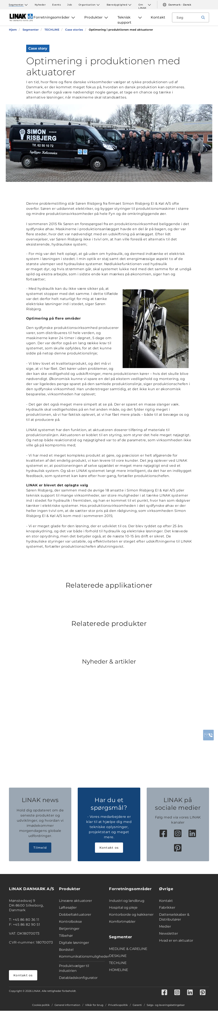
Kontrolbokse (70, 922)
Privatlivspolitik (118, 1005)
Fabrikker (167, 907)
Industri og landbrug (126, 901)
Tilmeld (40, 848)
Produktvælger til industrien (74, 968)
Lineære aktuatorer (75, 901)
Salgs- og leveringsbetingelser (166, 1005)
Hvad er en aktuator (176, 940)
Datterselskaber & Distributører (174, 916)
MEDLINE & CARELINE (128, 949)
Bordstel (66, 950)
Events (56, 4)
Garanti (137, 1005)
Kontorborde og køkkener (131, 914)
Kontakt (166, 901)
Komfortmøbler (122, 922)
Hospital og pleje (123, 907)
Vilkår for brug (94, 1005)
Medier (165, 926)
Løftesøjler (68, 907)
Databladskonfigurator (78, 978)
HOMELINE (118, 970)
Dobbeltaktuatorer (75, 914)
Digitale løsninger (74, 943)
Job (69, 4)
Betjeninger (69, 929)
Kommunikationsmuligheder (82, 956)
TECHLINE (118, 963)
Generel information (67, 1005)
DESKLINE (118, 956)
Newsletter (168, 933)
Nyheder (40, 4)
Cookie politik (41, 1005)
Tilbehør (66, 936)
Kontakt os (109, 848)
